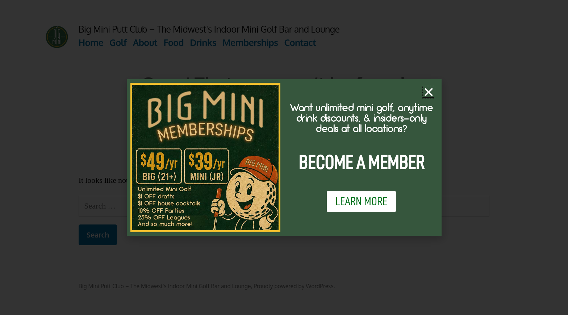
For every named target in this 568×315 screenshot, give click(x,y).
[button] (428, 92)
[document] (284, 157)
